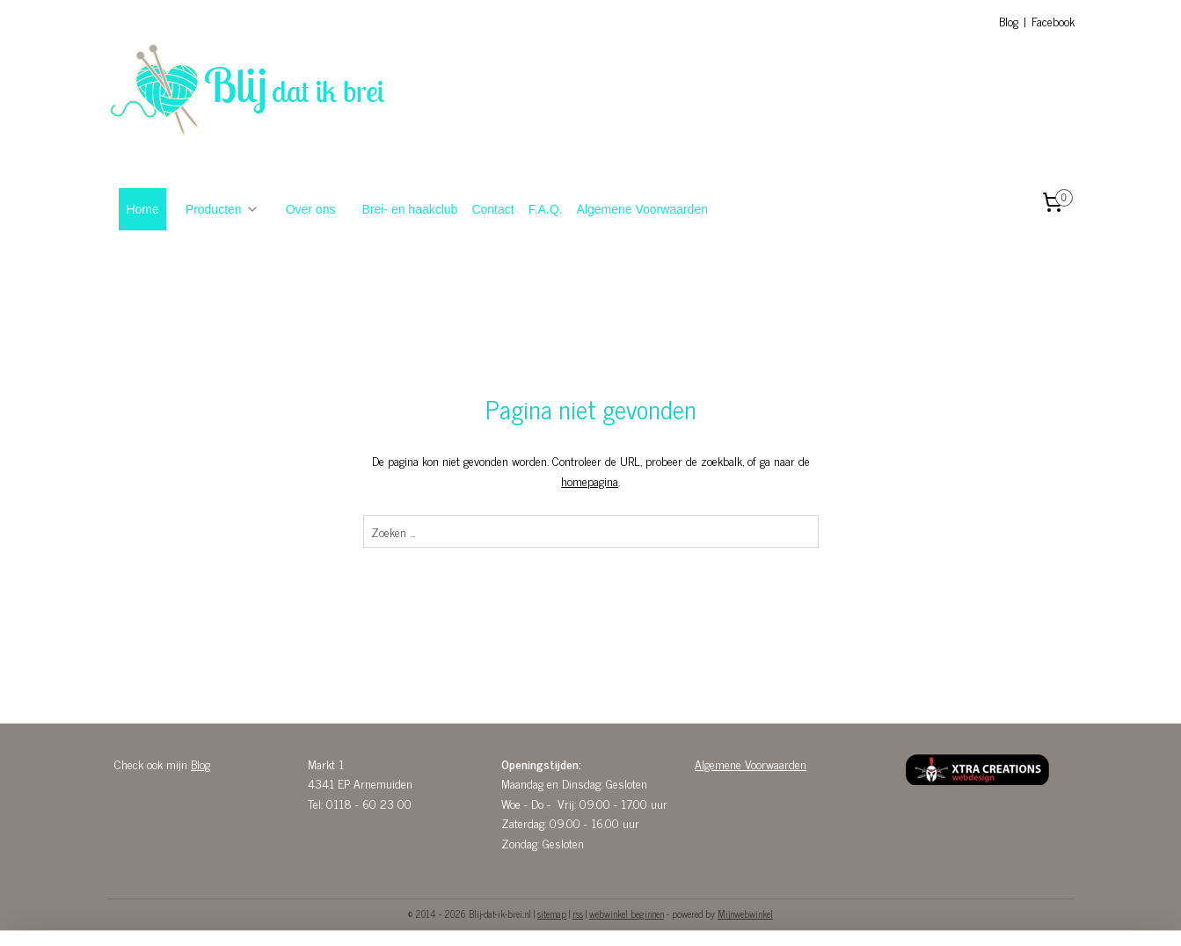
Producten (222, 209)
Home (142, 209)
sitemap (551, 913)
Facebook (1053, 21)
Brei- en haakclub (409, 209)
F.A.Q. (546, 209)
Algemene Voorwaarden (642, 209)
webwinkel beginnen (626, 913)
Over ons (311, 209)
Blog (1008, 21)
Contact (492, 209)
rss (577, 913)
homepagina (589, 480)
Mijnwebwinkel (745, 913)
